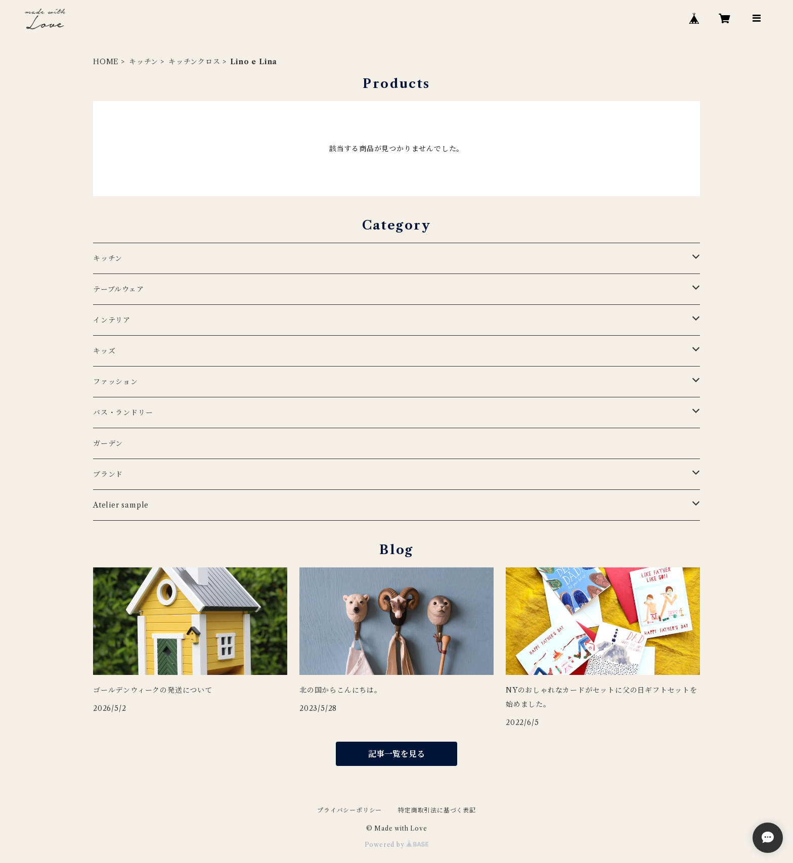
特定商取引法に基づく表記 (437, 810)
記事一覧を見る (396, 754)
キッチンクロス (194, 61)
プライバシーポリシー (349, 810)
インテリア (111, 320)
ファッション (115, 381)
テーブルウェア (118, 289)
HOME (106, 61)
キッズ (104, 350)
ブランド (108, 474)
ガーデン (108, 443)
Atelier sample (121, 505)
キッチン (143, 61)
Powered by (397, 844)
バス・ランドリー (123, 412)
